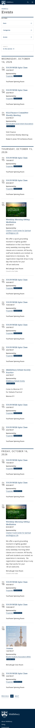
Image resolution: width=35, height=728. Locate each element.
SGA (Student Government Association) (19, 124)
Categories (17, 30)
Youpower (9, 76)
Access (17, 37)
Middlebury (4, 9)
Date (17, 23)
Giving (3, 724)
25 (12, 696)
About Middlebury (6, 721)
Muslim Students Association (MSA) (18, 657)
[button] (28, 2)
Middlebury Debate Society (15, 381)
